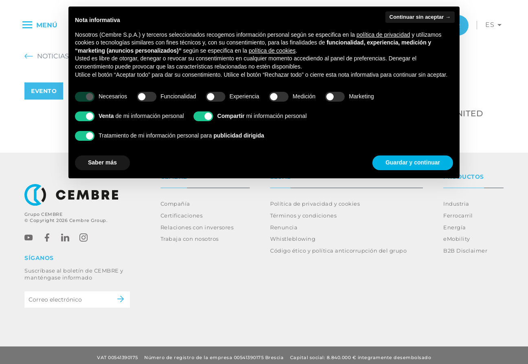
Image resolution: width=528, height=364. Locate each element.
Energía (454, 222)
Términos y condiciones (303, 210)
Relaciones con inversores (197, 222)
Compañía (175, 198)
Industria (456, 198)
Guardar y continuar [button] (412, 162)
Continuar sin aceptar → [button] (420, 17)
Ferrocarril (458, 210)
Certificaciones (182, 210)
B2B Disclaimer (465, 245)
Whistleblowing (292, 234)
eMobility (456, 234)
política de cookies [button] (272, 50)
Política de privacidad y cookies (315, 198)
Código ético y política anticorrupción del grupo (338, 245)
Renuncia (283, 222)
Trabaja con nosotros (190, 234)
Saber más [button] (102, 162)
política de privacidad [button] (383, 34)
